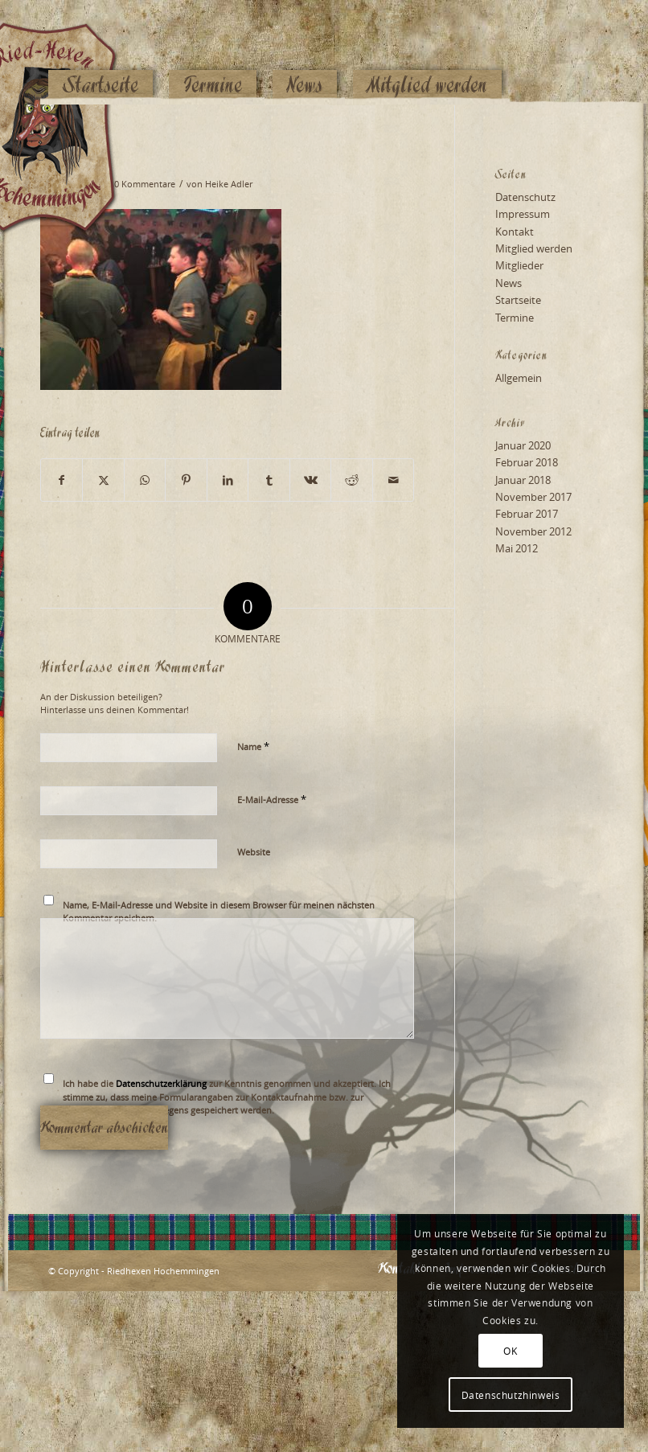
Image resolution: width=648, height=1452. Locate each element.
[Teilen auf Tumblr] (268, 480)
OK (510, 1350)
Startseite (518, 300)
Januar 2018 (523, 480)
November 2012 (533, 531)
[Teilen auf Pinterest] (186, 480)
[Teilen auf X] (103, 480)
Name (253, 746)
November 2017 (533, 497)
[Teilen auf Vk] (310, 480)
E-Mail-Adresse (271, 799)
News (508, 283)
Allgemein (518, 378)
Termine (514, 317)
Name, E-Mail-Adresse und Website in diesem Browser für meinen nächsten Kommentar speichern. (219, 912)
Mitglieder (519, 265)
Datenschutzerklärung (161, 1083)
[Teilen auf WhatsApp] (145, 480)
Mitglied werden (533, 248)
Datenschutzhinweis (510, 1394)
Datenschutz (525, 197)
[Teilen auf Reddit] (351, 480)
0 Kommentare (144, 184)
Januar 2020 (523, 445)
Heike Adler (228, 184)
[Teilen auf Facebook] (61, 480)
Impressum (522, 214)
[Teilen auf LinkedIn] (227, 480)
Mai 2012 (516, 548)
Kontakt (514, 231)
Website (253, 852)
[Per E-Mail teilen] (393, 480)
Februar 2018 (526, 462)
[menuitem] (100, 54)
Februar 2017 (526, 514)
